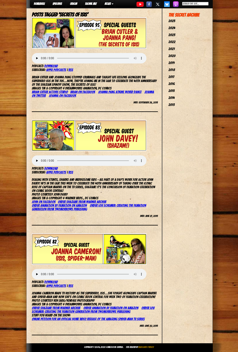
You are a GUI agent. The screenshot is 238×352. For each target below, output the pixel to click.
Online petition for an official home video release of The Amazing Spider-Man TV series (88, 319)
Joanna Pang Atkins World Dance (119, 92)
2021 (171, 49)
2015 (171, 91)
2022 (171, 42)
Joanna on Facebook (62, 95)
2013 (171, 105)
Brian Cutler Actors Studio (50, 92)
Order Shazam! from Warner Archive (82, 202)
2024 (171, 28)
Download (51, 66)
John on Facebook (43, 202)
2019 (171, 63)
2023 (171, 35)
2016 (171, 84)
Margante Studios (146, 347)
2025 (171, 21)
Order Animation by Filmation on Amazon (59, 205)
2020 (171, 56)
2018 (171, 70)
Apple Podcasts (56, 70)
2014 (171, 98)
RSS (70, 70)
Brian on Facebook (82, 92)
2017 (171, 77)
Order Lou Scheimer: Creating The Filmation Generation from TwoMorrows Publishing (93, 309)
